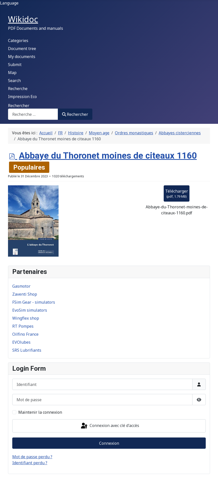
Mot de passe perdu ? (32, 456)
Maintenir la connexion (40, 412)
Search (14, 80)
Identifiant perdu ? (29, 462)
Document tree (22, 48)
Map (12, 72)
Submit (15, 64)
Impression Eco (22, 96)
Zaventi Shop (24, 294)
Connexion (109, 443)
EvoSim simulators (29, 310)
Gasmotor (21, 286)
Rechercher (18, 105)
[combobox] (33, 114)
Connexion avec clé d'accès (109, 426)
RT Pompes (23, 326)
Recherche (18, 88)
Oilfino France (25, 334)
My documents (21, 56)
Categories (18, 40)
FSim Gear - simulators (33, 302)
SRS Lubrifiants (26, 350)
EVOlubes (21, 342)
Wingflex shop (25, 318)
